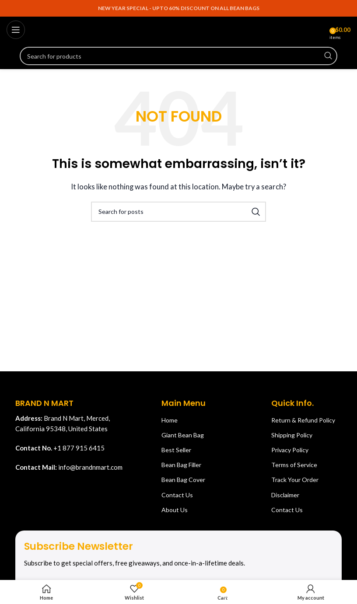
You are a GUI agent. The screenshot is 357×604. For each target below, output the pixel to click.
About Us (174, 509)
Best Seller (176, 450)
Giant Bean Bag (182, 435)
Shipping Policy (291, 435)
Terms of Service (294, 464)
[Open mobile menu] (15, 29)
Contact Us (177, 495)
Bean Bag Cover (183, 479)
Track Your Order (294, 479)
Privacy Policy (289, 450)
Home (169, 420)
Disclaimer (285, 495)
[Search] (178, 56)
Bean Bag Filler (181, 464)
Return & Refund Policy (303, 420)
